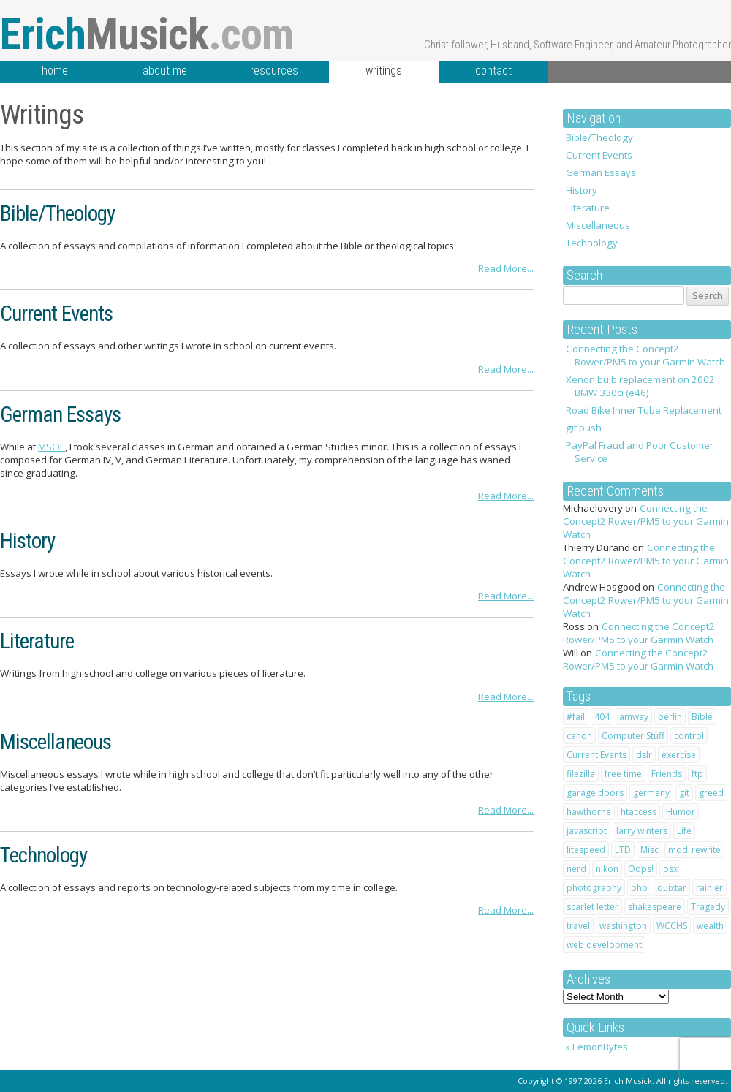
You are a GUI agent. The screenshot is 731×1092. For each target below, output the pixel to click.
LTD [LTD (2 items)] (623, 849)
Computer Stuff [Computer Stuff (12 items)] (633, 735)
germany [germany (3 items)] (651, 792)
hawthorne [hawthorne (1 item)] (589, 811)
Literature (588, 207)
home (55, 70)
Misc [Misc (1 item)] (649, 849)
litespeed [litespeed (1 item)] (586, 849)
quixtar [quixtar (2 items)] (671, 887)
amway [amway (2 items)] (633, 716)
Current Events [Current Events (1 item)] (596, 754)
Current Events (599, 155)
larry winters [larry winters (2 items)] (641, 830)
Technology (592, 242)
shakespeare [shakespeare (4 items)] (654, 906)
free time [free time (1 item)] (623, 773)
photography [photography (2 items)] (594, 887)
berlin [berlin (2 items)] (670, 716)
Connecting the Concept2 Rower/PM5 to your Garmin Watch (645, 355)
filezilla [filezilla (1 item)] (581, 773)
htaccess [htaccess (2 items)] (638, 811)
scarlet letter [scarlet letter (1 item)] (592, 906)
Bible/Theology (599, 137)
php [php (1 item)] (639, 887)
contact (493, 70)
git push (584, 427)
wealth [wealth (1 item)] (710, 926)
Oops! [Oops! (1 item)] (641, 868)
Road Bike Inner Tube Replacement (643, 410)
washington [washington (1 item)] (623, 926)
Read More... (506, 268)
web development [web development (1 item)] (604, 945)
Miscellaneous (598, 225)
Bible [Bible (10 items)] (702, 716)
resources (274, 70)
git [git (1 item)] (684, 792)
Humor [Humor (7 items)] (680, 811)
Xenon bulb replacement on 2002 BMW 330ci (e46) (640, 386)
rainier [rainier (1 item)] (709, 887)
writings (384, 70)
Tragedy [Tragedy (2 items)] (708, 906)
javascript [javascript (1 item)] (587, 830)
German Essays (601, 172)
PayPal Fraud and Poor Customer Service (639, 452)
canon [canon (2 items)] (579, 735)
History (581, 190)
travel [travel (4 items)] (578, 926)
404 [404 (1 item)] (602, 716)
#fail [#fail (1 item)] (576, 716)
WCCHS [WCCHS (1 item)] (671, 926)
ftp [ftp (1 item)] (697, 773)
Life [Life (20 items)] (684, 830)
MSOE (51, 446)
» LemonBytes (597, 1046)
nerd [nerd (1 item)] (576, 868)
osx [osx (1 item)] (670, 868)
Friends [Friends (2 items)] (666, 773)
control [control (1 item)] (689, 735)
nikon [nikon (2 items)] (607, 868)
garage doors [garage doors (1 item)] (595, 792)
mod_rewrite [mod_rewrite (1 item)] (694, 849)
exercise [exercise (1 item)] (679, 754)
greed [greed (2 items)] (711, 792)
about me (165, 70)
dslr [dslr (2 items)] (644, 754)
